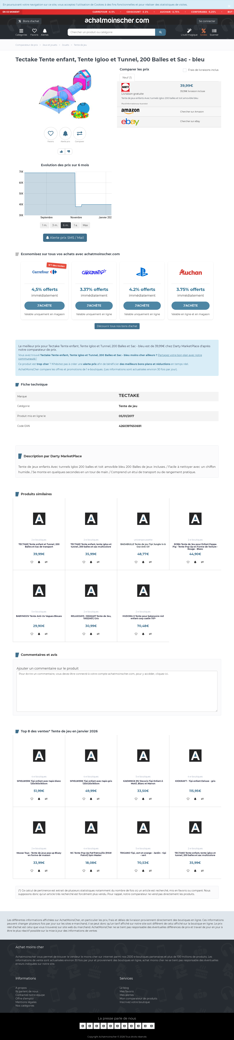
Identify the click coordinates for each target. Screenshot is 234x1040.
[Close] (229, 6)
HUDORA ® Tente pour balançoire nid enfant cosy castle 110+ (143, 617)
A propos (21, 987)
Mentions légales (26, 1002)
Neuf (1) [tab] (127, 77)
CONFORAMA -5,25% (206, 11)
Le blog (124, 987)
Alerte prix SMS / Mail (65, 238)
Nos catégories (24, 1005)
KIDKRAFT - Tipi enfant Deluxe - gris (195, 781)
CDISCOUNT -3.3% (140, 11)
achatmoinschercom (117, 20)
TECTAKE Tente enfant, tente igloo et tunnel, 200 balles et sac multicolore (91, 545)
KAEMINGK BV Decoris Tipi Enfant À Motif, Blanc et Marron (143, 782)
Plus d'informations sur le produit (134, 104)
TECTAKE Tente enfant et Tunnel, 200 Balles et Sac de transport (39, 545)
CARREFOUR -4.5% (106, 11)
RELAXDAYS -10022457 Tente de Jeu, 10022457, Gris (91, 617)
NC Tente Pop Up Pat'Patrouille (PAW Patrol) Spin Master (91, 854)
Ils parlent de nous (26, 991)
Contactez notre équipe (30, 995)
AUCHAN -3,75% (172, 11)
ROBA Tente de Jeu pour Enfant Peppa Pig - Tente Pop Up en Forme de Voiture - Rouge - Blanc (195, 546)
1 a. (75, 225)
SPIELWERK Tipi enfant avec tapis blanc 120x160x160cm (39, 782)
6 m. (66, 225)
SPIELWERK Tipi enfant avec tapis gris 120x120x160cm (91, 782)
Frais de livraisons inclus (201, 70)
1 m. (44, 225)
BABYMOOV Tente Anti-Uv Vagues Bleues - (39, 617)
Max (85, 225)
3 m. (55, 225)
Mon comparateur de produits (138, 998)
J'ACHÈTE (44, 305)
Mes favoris (127, 991)
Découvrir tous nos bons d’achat (117, 326)
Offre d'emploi (24, 998)
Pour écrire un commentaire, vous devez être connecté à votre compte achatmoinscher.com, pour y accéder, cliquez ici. (117, 691)
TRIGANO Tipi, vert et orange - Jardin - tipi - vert (143, 854)
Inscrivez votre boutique (135, 1002)
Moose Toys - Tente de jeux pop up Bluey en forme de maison (39, 854)
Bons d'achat (29, 21)
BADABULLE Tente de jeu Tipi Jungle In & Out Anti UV (143, 545)
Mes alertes (127, 995)
